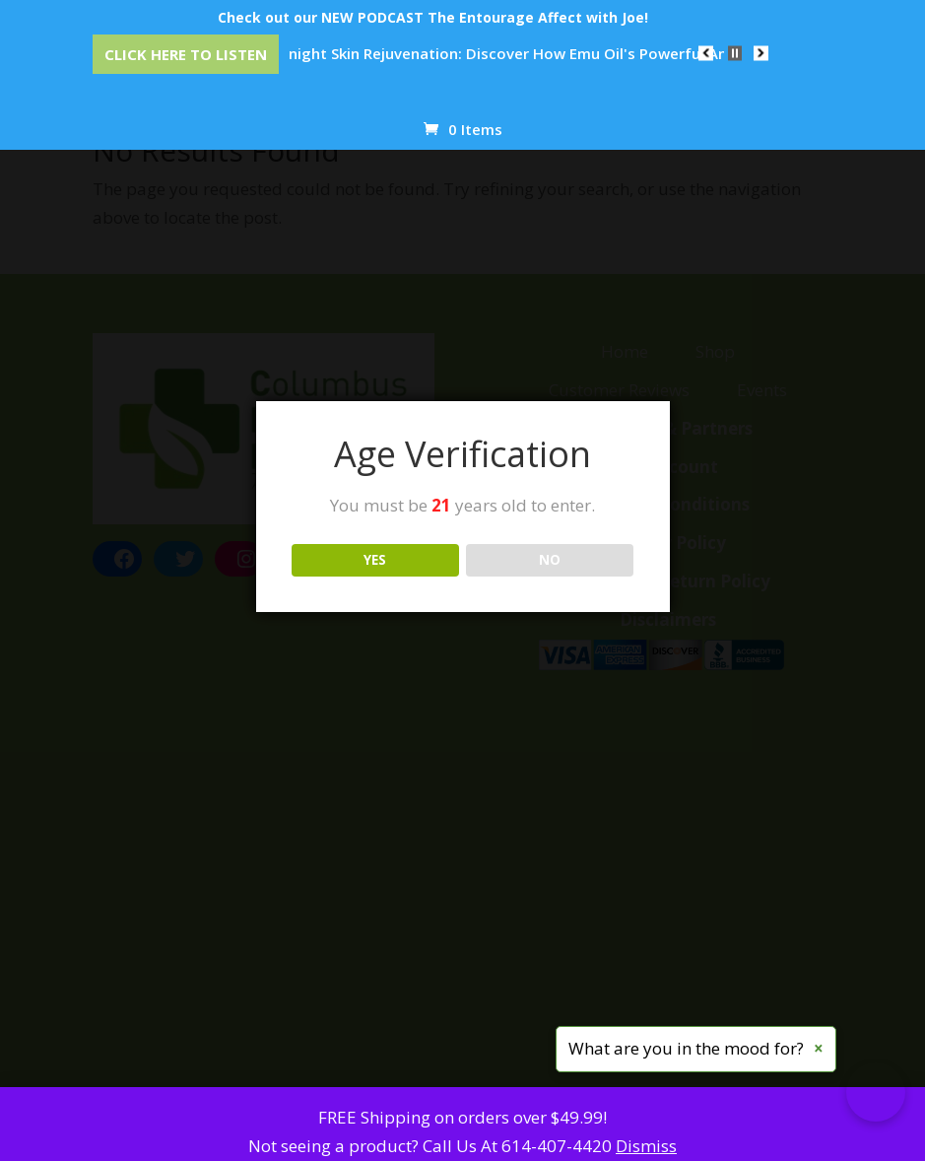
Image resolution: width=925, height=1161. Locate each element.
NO (550, 560)
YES (374, 560)
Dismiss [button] (646, 1145)
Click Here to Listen (185, 54)
